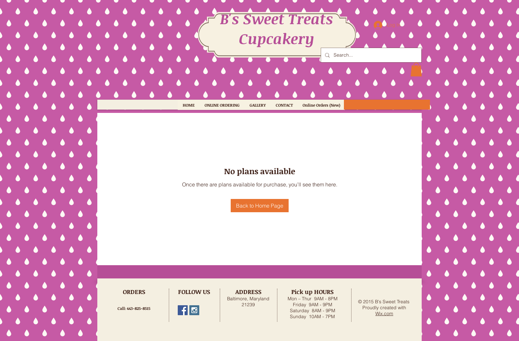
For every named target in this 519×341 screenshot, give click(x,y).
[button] (416, 69)
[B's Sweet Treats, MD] (183, 310)
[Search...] (370, 55)
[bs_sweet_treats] (194, 310)
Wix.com (384, 314)
